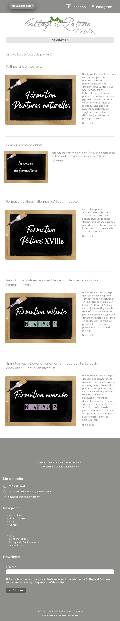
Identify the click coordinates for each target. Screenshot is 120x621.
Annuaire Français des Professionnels (60, 615)
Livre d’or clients (18, 518)
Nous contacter (22, 5)
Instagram (101, 7)
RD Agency (77, 611)
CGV (11, 535)
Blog (11, 521)
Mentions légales (18, 538)
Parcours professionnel (24, 145)
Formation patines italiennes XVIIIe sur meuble (42, 201)
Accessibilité (16, 545)
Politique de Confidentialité (24, 542)
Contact (14, 524)
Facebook (77, 7)
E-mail (11, 567)
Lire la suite (88, 123)
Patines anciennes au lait (25, 66)
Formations (15, 515)
